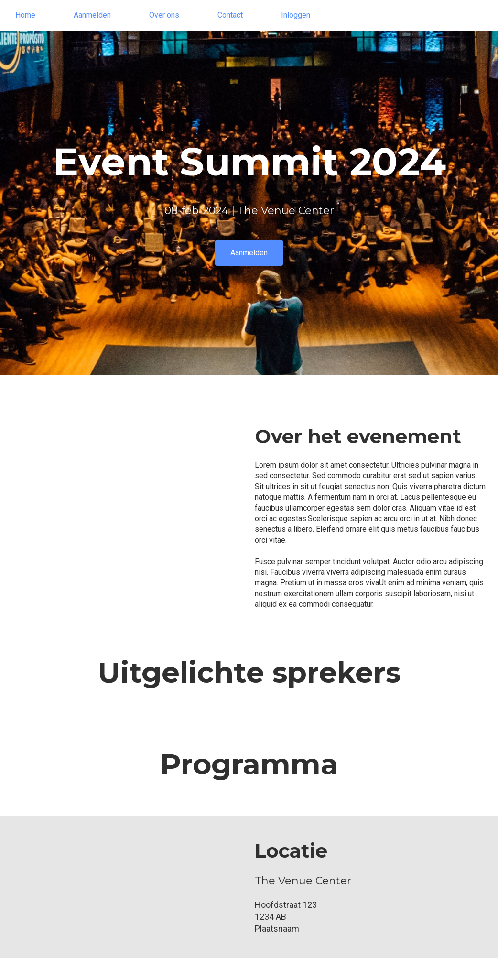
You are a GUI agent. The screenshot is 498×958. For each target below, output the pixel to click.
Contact (230, 15)
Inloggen (295, 15)
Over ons (164, 15)
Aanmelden (92, 15)
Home (25, 15)
